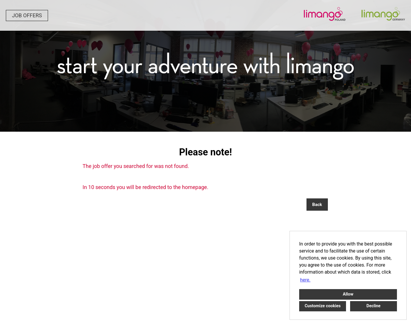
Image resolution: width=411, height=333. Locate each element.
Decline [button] (374, 305)
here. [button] (305, 280)
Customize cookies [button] (323, 305)
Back (317, 204)
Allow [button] (348, 294)
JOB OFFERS (27, 15)
